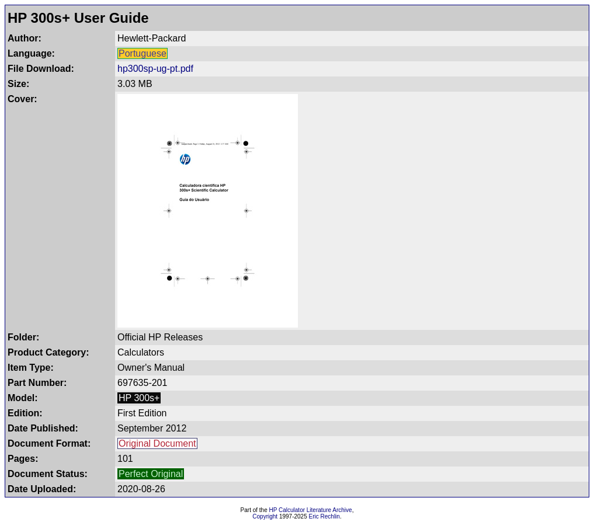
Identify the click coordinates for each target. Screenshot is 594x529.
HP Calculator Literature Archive (310, 510)
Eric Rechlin (324, 516)
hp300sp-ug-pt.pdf (155, 69)
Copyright (264, 516)
